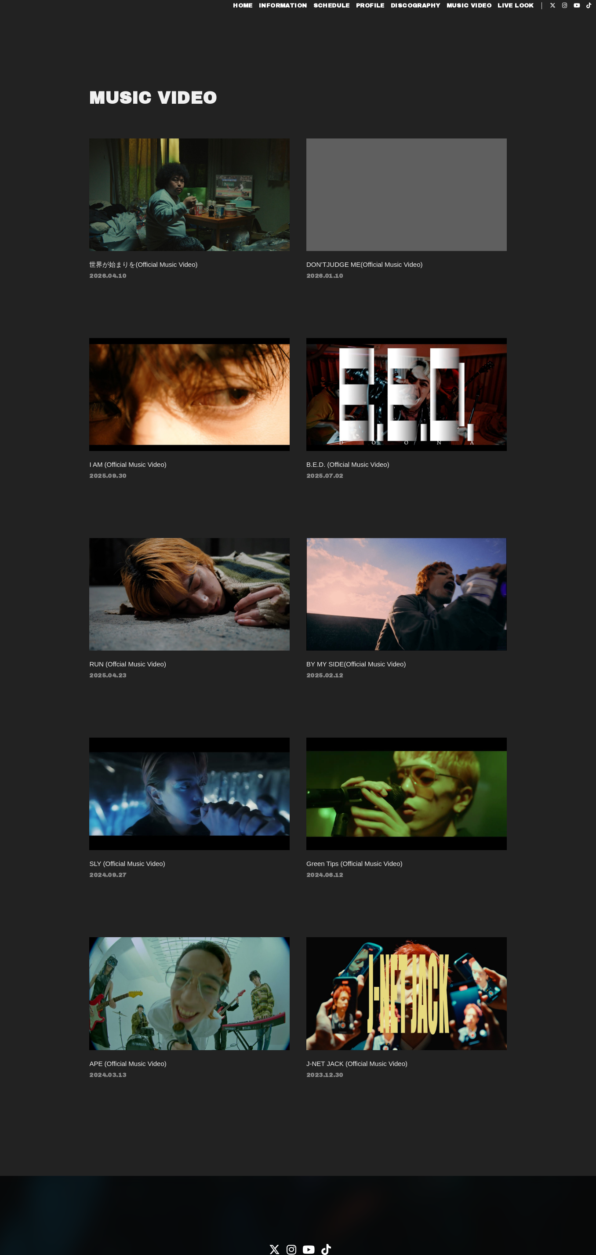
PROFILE (352, 34)
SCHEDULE (313, 34)
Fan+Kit (309, 1232)
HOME (225, 34)
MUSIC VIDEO (451, 34)
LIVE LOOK (498, 34)
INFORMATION (265, 34)
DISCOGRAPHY (397, 34)
